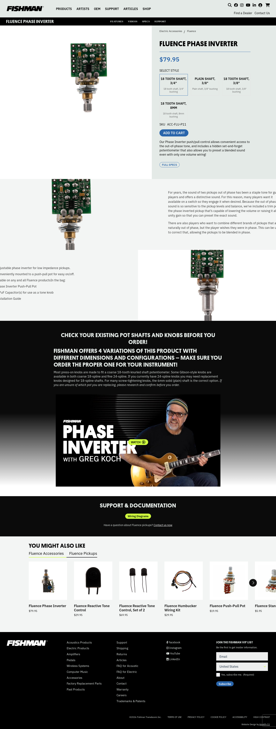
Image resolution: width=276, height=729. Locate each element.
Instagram (174, 648)
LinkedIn (173, 659)
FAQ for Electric (127, 672)
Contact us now (163, 525)
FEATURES (116, 21)
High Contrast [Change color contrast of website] (261, 717)
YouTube (173, 653)
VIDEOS (132, 21)
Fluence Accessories (46, 553)
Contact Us (262, 13)
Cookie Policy (218, 716)
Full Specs (169, 165)
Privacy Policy (196, 716)
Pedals (71, 660)
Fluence (191, 31)
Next (253, 583)
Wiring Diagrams (138, 516)
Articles (122, 660)
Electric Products (78, 648)
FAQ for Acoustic (127, 666)
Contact (122, 683)
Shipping (122, 648)
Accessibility (239, 716)
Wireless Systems (78, 666)
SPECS (146, 21)
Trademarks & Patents (131, 701)
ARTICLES (130, 9)
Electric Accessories (170, 31)
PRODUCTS (64, 9)
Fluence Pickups (83, 553)
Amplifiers (73, 654)
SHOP (147, 9)
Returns (122, 654)
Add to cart (174, 132)
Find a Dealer (243, 13)
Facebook (173, 642)
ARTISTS (82, 9)
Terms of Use (175, 716)
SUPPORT (112, 9)
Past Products (76, 689)
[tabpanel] (138, 440)
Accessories (74, 678)
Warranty (122, 689)
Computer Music (77, 672)
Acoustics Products (79, 642)
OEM (97, 9)
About (120, 678)
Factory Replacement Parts (84, 683)
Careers (122, 695)
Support (122, 642)
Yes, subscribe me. (237, 674)
